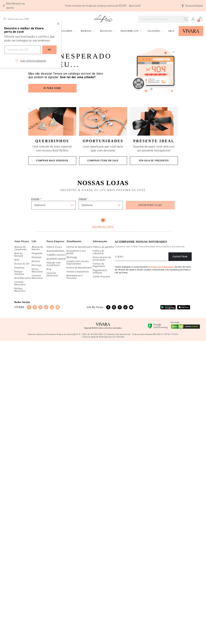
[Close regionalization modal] (58, 23)
